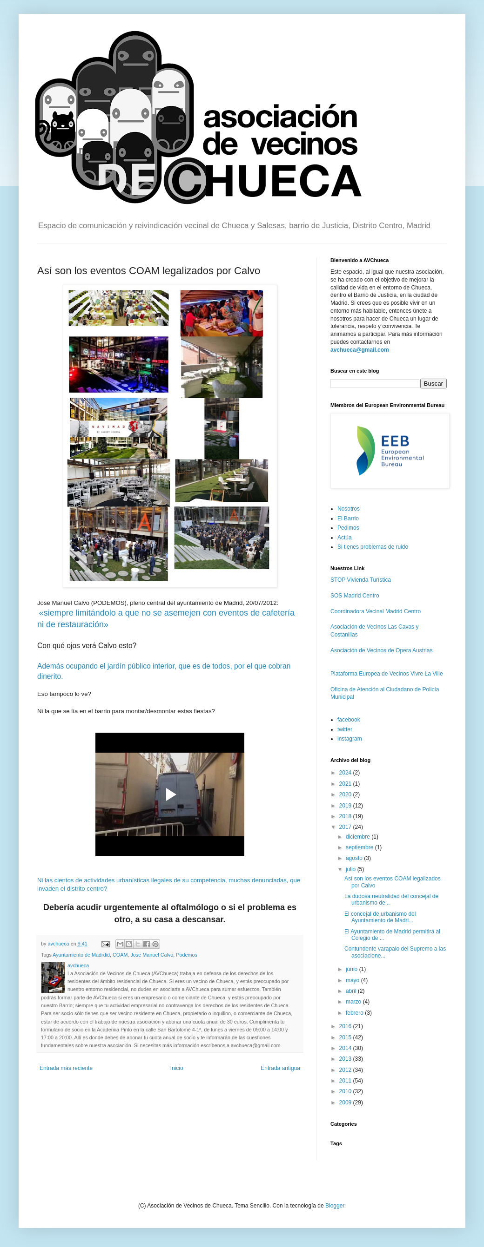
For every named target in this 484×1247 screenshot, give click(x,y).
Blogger (334, 1205)
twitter (344, 729)
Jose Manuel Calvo (151, 955)
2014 (346, 1048)
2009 (346, 1102)
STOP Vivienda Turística (360, 580)
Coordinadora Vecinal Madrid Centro (375, 611)
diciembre (358, 837)
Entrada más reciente (66, 1068)
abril (352, 991)
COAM (120, 955)
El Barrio (348, 518)
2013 (346, 1059)
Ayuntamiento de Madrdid (81, 955)
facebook (348, 719)
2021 (346, 784)
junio (352, 969)
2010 (346, 1091)
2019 (346, 805)
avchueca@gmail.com (359, 350)
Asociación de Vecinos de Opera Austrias (381, 650)
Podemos (186, 955)
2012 (346, 1070)
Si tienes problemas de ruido (372, 547)
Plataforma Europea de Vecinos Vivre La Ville (386, 673)
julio (351, 869)
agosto (355, 858)
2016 (346, 1026)
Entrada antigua (280, 1068)
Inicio (176, 1068)
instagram (349, 738)
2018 (346, 816)
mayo (353, 980)
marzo (354, 1001)
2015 (346, 1037)
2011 (346, 1080)
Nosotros (348, 508)
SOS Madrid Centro (354, 595)
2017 (346, 827)
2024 (346, 772)
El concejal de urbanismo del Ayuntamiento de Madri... (380, 917)
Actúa (344, 537)
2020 (346, 794)
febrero (355, 1013)
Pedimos (348, 528)
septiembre (360, 847)
